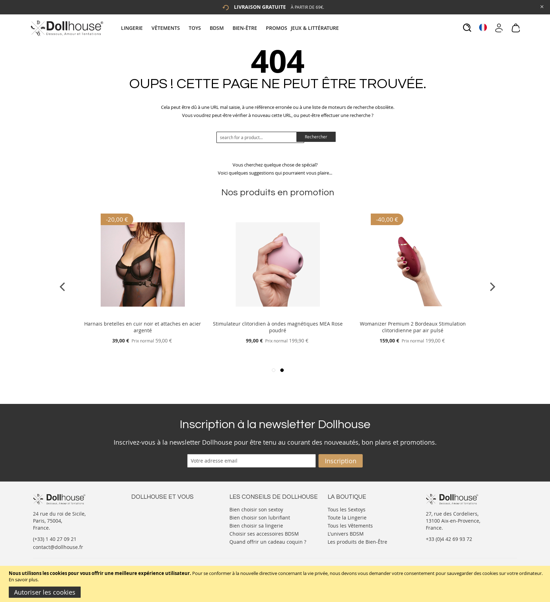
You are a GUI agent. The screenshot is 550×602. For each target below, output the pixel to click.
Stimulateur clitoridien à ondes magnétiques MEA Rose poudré (278, 327)
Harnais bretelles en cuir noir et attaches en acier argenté (142, 327)
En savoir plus (23, 579)
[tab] (231, 28)
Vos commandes (150, 529)
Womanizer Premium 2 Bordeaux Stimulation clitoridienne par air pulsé (413, 327)
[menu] (231, 28)
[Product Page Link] (143, 315)
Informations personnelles (162, 522)
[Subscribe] (340, 460)
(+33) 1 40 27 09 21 (54, 539)
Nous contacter (149, 508)
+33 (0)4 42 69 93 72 (449, 539)
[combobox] (260, 137)
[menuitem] (135, 28)
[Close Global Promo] (541, 6)
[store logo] (66, 28)
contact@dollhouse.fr (58, 547)
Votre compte (146, 515)
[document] (276, 584)
